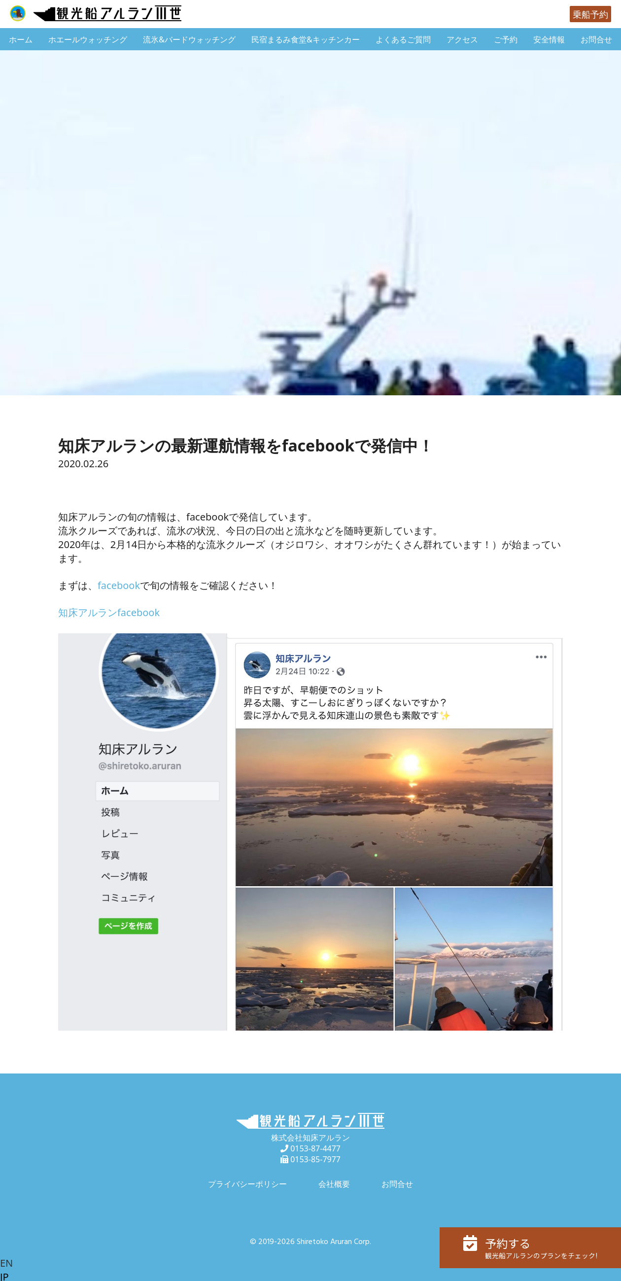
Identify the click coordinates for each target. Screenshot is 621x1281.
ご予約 (506, 39)
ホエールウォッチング (87, 39)
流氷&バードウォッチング (189, 39)
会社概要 (334, 1183)
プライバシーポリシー (247, 1183)
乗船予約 (590, 14)
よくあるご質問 (403, 39)
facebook (119, 585)
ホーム (21, 39)
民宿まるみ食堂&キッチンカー (305, 39)
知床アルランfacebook (109, 612)
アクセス (462, 39)
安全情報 (549, 39)
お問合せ (596, 39)
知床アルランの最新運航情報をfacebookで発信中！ (246, 445)
